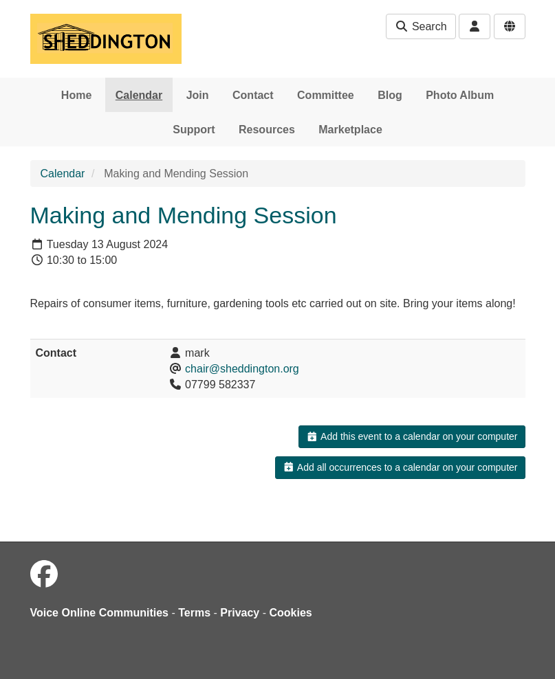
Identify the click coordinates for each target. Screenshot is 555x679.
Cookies (291, 613)
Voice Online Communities (99, 613)
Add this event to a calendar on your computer (411, 436)
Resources (267, 129)
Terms (194, 613)
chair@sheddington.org (242, 369)
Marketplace (350, 129)
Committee (325, 95)
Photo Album (460, 95)
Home (76, 95)
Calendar (139, 95)
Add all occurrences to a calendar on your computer (400, 467)
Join (197, 95)
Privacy (239, 613)
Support (194, 129)
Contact (253, 95)
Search (420, 26)
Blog (390, 95)
